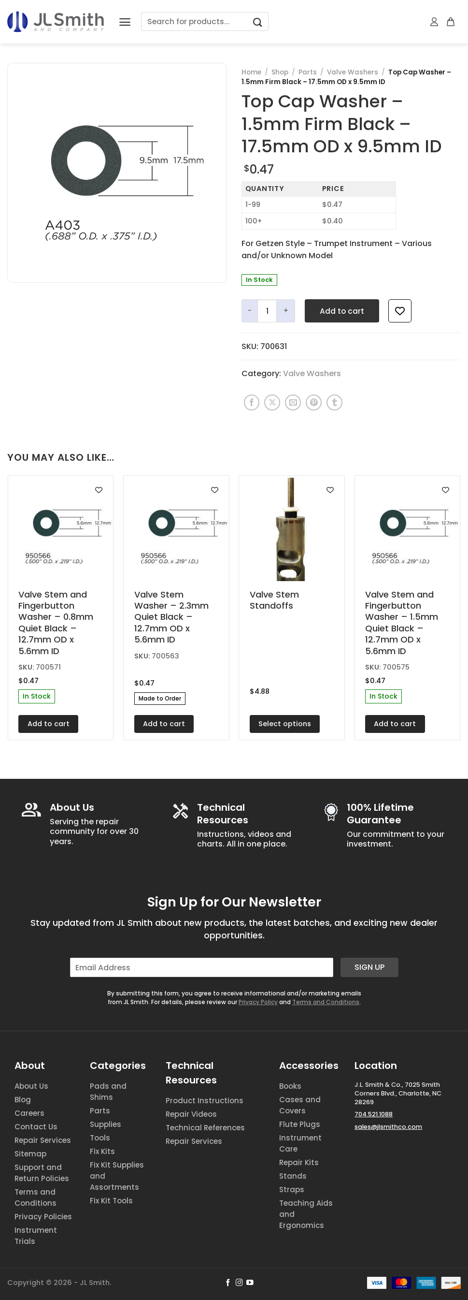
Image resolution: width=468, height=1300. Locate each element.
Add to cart (342, 311)
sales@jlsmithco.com (388, 1127)
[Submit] (257, 21)
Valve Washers (352, 72)
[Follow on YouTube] (250, 1283)
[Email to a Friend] (293, 402)
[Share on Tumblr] (334, 402)
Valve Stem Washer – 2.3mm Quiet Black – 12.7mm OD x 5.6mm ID (171, 617)
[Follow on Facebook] (228, 1283)
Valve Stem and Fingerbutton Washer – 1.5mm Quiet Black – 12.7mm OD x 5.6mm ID (401, 623)
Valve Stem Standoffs (274, 600)
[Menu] (124, 22)
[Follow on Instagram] (239, 1283)
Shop (279, 72)
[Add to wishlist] (399, 310)
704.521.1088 (374, 1114)
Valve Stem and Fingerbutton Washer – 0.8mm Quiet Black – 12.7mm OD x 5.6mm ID (55, 623)
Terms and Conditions (325, 1002)
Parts (307, 72)
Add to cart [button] (49, 724)
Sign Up (369, 967)
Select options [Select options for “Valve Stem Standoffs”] (284, 724)
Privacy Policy (258, 1002)
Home (251, 72)
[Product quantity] (267, 310)
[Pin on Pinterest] (314, 402)
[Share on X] (272, 402)
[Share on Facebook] (252, 402)
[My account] (435, 22)
